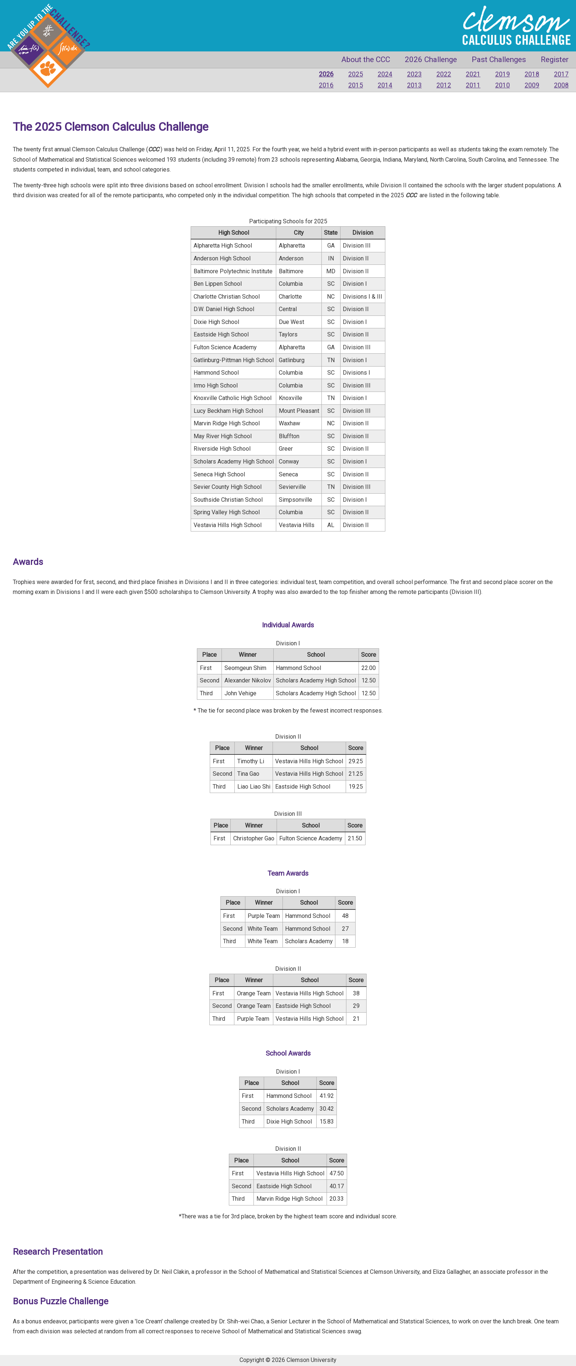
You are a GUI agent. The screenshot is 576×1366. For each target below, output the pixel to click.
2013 (414, 85)
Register (555, 59)
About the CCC (365, 59)
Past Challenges (499, 59)
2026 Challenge (431, 59)
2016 (326, 85)
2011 (473, 85)
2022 (443, 74)
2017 (561, 74)
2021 (473, 74)
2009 (532, 85)
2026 (326, 74)
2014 (385, 85)
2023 (414, 74)
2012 (443, 85)
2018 (532, 74)
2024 (385, 74)
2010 (502, 85)
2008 (561, 85)
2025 (355, 74)
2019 (502, 74)
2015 (355, 85)
